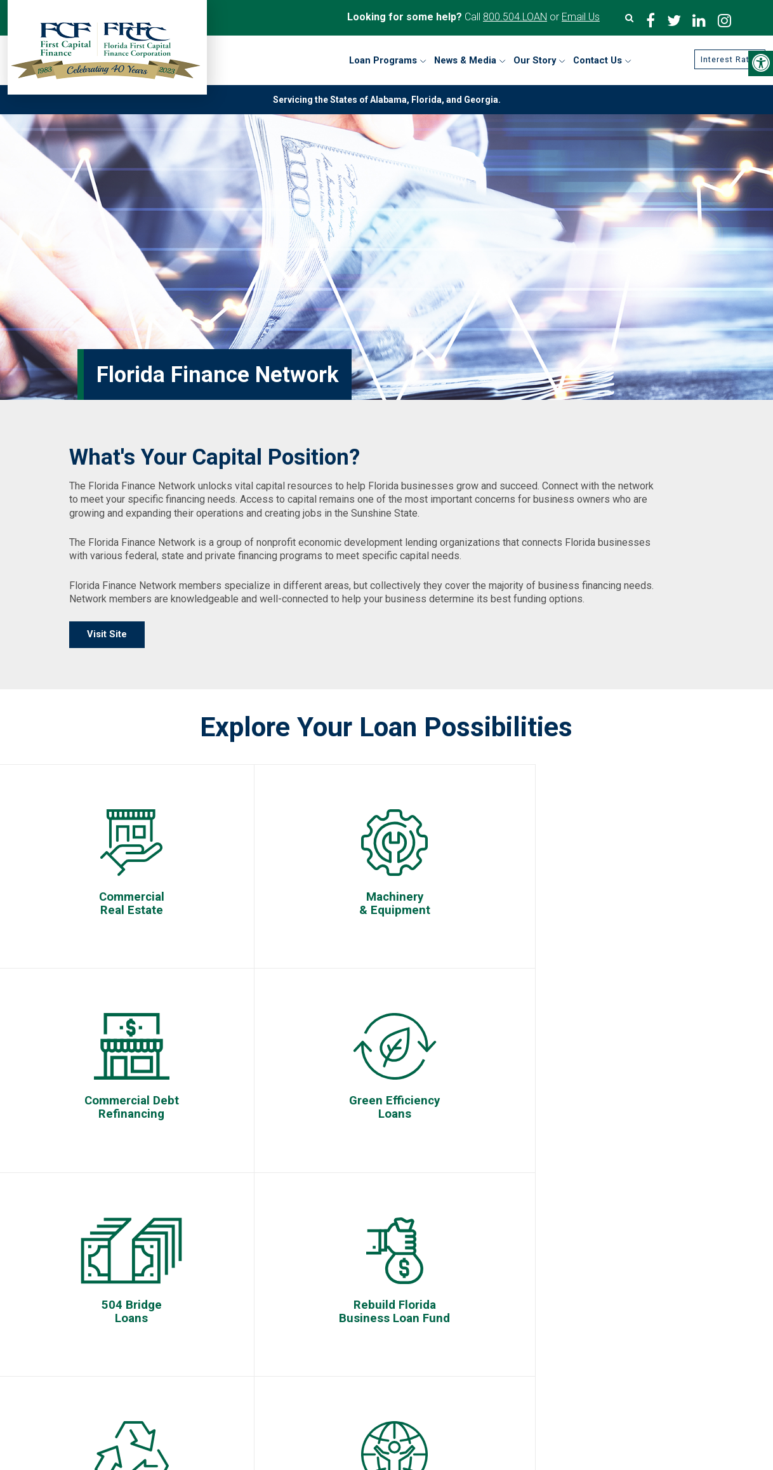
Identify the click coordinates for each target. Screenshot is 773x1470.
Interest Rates (724, 59)
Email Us (581, 17)
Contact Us (95, 1293)
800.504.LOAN (515, 17)
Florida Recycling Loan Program (520, 1335)
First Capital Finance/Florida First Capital (390, 1251)
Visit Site (107, 634)
